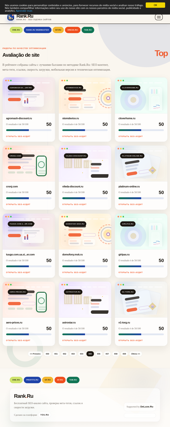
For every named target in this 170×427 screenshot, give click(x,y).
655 (90, 354)
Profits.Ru (32, 380)
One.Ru (16, 30)
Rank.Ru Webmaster (37, 30)
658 (115, 354)
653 (73, 354)
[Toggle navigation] (159, 17)
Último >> (135, 354)
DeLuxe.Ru (146, 406)
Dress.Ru (73, 30)
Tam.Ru (88, 30)
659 (124, 354)
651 (56, 354)
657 (107, 354)
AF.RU (60, 380)
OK (155, 5)
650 (47, 354)
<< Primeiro (35, 354)
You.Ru (44, 415)
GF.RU (58, 30)
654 (81, 354)
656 (98, 354)
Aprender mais (24, 10)
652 (64, 354)
